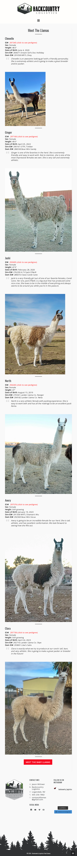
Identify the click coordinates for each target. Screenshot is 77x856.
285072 (17, 274)
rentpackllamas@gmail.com (39, 798)
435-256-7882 (38, 794)
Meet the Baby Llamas (38, 762)
